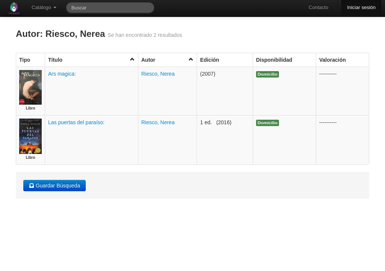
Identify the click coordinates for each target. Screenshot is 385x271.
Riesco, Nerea (158, 74)
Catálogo (44, 7)
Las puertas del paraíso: (76, 122)
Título (91, 59)
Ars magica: (62, 74)
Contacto (318, 7)
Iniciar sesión (361, 7)
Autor (167, 59)
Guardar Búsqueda (54, 186)
